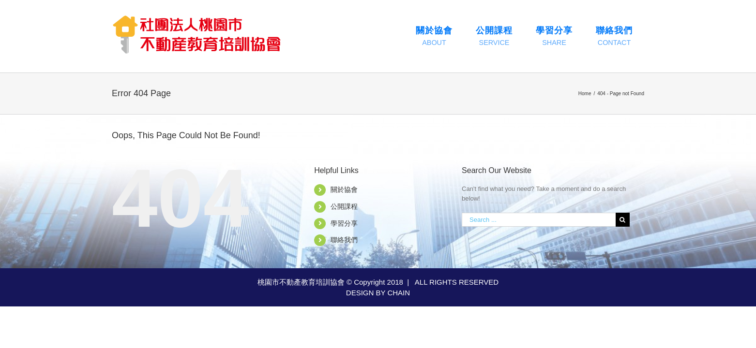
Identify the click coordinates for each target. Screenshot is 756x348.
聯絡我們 (344, 240)
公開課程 (344, 206)
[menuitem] (434, 36)
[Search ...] (539, 220)
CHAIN (398, 293)
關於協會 (344, 189)
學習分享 (344, 223)
